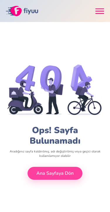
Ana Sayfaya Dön (55, 173)
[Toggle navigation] (99, 11)
